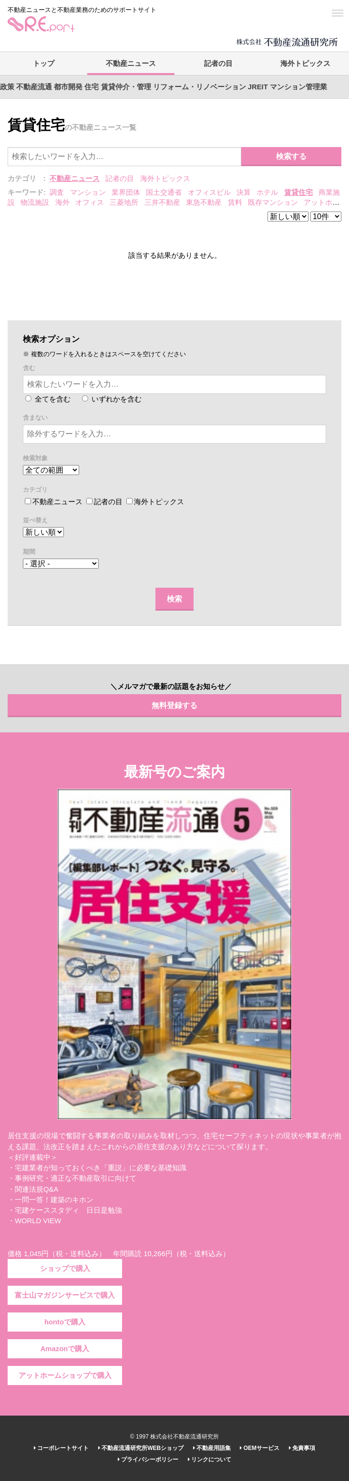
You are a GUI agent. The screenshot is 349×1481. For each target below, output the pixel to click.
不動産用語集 (212, 1448)
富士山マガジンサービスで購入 (65, 1295)
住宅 (91, 87)
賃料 (235, 202)
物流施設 (35, 202)
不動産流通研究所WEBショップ (141, 1448)
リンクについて (209, 1459)
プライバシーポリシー (148, 1459)
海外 (62, 202)
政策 (7, 87)
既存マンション (273, 202)
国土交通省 (164, 192)
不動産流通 (34, 87)
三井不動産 (162, 202)
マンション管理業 (298, 87)
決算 (243, 192)
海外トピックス (305, 63)
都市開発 (68, 87)
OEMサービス (259, 1448)
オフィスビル (209, 192)
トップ (43, 63)
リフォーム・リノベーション (199, 87)
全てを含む (48, 399)
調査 (57, 192)
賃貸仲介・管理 (126, 87)
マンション (88, 192)
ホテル (267, 192)
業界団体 (126, 192)
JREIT (258, 87)
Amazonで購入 (65, 1349)
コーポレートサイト (61, 1448)
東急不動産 (204, 202)
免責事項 (302, 1448)
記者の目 (218, 63)
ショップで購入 (65, 1268)
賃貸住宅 (298, 192)
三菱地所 (124, 202)
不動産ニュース (131, 63)
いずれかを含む (112, 399)
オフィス (89, 202)
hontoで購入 (64, 1322)
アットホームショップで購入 (65, 1375)
